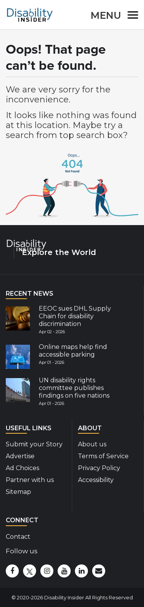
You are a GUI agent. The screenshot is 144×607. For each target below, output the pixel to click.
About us (92, 444)
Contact (18, 536)
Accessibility (96, 480)
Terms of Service (103, 456)
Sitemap (18, 491)
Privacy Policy (99, 468)
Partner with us (30, 480)
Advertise (20, 456)
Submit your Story (34, 444)
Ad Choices (22, 468)
